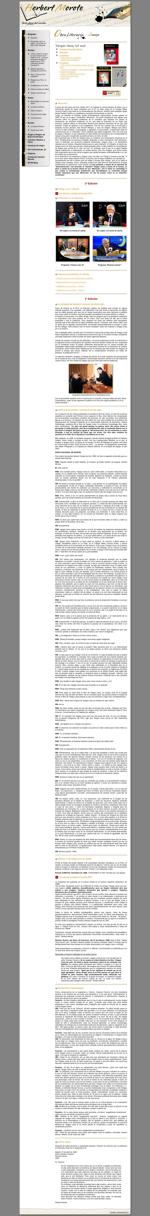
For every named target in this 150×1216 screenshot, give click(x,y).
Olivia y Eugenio (36, 110)
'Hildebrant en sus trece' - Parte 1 (70, 286)
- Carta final (64, 78)
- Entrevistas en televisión (70, 58)
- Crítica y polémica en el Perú (72, 74)
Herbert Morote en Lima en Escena (71, 282)
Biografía (34, 38)
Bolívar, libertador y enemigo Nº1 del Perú (38, 70)
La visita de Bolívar (37, 107)
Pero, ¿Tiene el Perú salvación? (38, 75)
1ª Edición (91, 298)
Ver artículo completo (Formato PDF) (75, 193)
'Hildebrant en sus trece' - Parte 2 (70, 290)
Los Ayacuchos (36, 118)
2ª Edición (91, 183)
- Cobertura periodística (69, 60)
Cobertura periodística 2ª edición (73, 274)
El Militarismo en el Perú (39, 85)
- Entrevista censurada (69, 76)
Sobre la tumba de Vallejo (40, 89)
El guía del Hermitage (38, 114)
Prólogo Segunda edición (70, 49)
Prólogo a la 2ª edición (67, 189)
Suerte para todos (37, 130)
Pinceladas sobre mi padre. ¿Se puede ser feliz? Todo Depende (38, 43)
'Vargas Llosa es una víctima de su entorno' (74, 278)
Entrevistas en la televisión (70, 198)
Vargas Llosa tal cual (38, 93)
